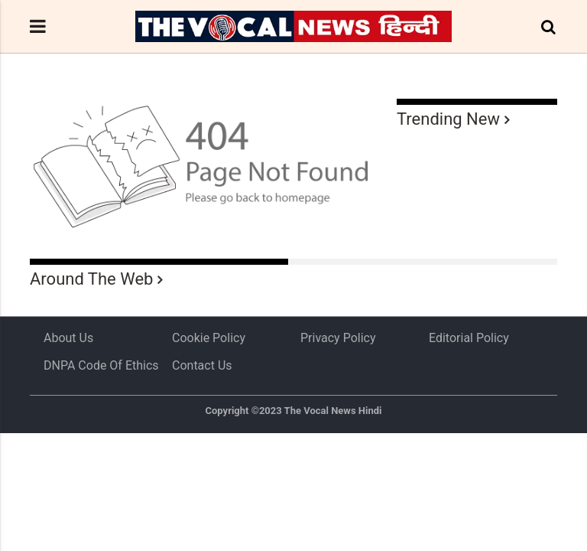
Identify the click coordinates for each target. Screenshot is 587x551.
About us (68, 338)
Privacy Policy (338, 338)
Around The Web (91, 279)
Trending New (448, 119)
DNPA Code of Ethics (101, 365)
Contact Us (202, 365)
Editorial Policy (469, 338)
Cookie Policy (208, 338)
